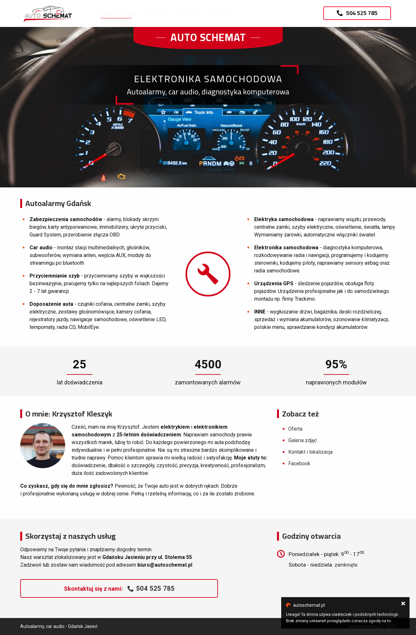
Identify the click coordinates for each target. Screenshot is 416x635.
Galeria (186, 13)
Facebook (299, 463)
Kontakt (218, 13)
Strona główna (116, 13)
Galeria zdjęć (302, 440)
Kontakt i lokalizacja (310, 452)
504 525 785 (357, 13)
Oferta (156, 13)
